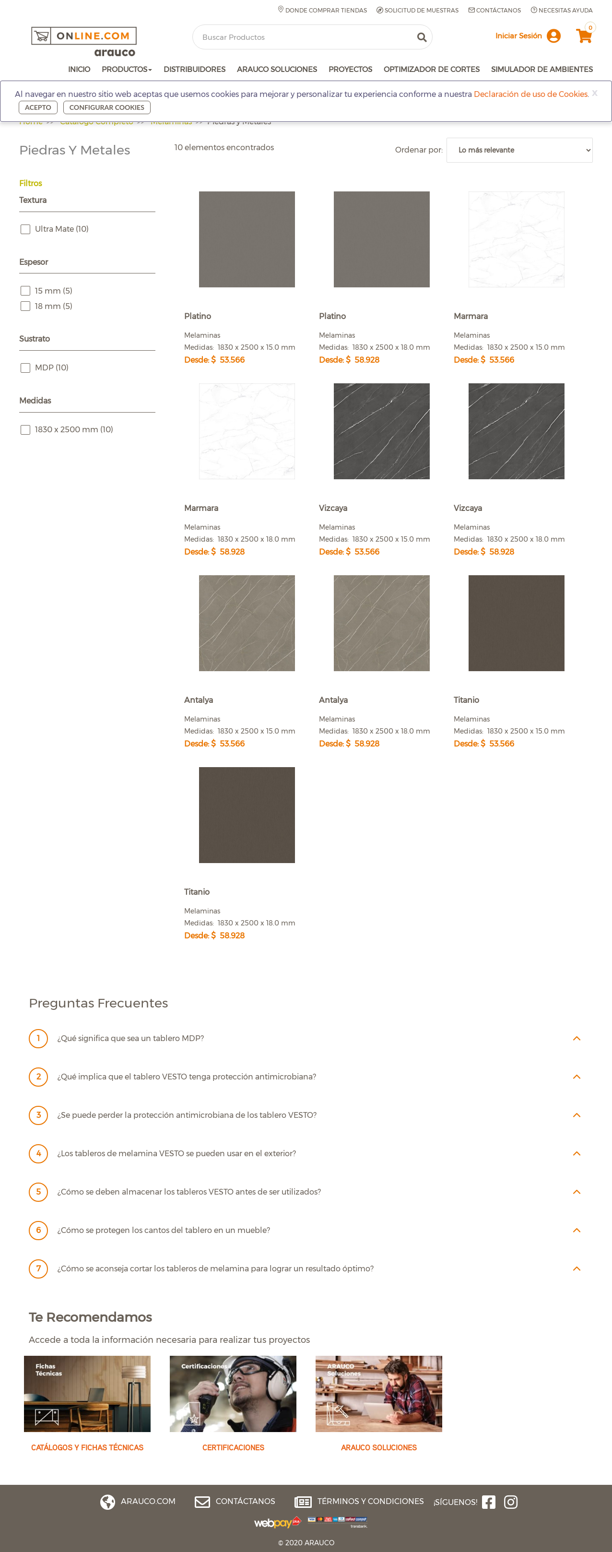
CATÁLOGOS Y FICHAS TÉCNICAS (87, 1447)
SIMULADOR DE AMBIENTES (542, 69)
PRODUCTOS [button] (127, 69)
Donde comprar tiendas (322, 10)
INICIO (79, 69)
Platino (197, 316)
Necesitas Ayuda (561, 10)
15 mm (53, 291)
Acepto (38, 107)
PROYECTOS (350, 69)
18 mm (53, 306)
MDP (52, 368)
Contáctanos (494, 10)
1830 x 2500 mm (74, 430)
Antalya (198, 700)
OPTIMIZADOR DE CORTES (432, 69)
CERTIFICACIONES (233, 1447)
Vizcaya (333, 508)
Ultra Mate (62, 229)
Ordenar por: (421, 149)
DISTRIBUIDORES (194, 69)
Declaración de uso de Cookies (531, 94)
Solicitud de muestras (418, 11)
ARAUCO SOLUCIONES (277, 69)
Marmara (471, 316)
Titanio (466, 700)
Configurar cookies (107, 107)
